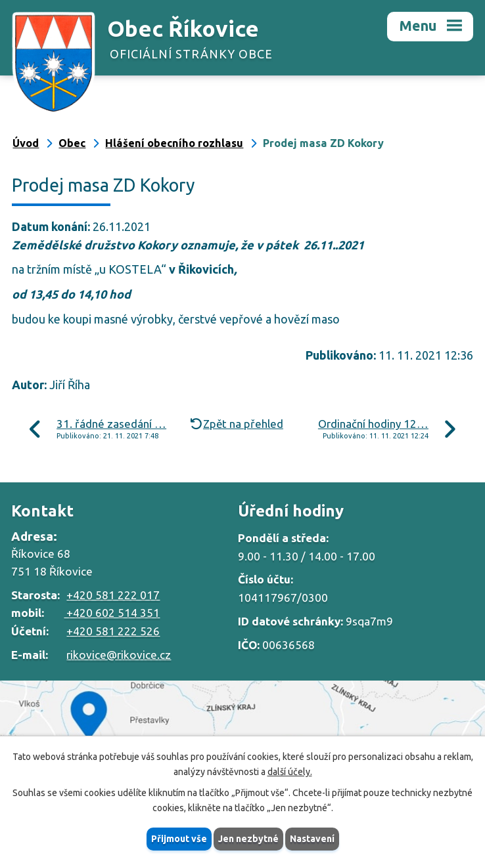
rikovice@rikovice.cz (118, 654)
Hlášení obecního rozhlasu (174, 143)
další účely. (289, 772)
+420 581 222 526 (113, 631)
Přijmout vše (179, 838)
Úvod (25, 143)
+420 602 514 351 (112, 612)
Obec (71, 143)
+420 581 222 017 (113, 595)
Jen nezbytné (248, 838)
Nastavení (312, 838)
